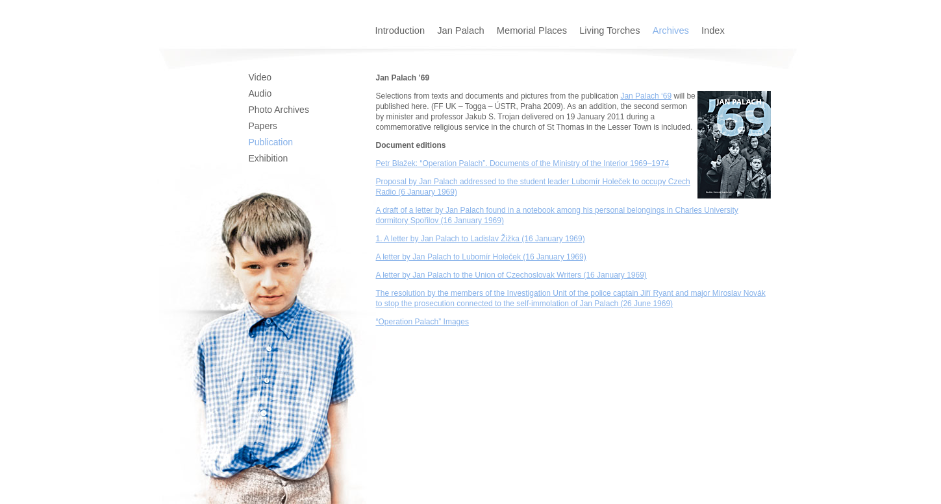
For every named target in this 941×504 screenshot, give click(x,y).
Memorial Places (533, 30)
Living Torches (611, 30)
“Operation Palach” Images (422, 321)
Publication (271, 142)
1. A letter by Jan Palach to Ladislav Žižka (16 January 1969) (480, 238)
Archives (672, 30)
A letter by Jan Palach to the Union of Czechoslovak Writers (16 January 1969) (511, 275)
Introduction (401, 30)
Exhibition (268, 158)
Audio (260, 93)
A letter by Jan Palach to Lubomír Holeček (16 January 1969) (481, 256)
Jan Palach (462, 30)
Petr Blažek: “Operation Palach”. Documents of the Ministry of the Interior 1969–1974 (523, 163)
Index (713, 30)
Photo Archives (279, 109)
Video (260, 77)
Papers (263, 126)
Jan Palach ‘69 (645, 96)
